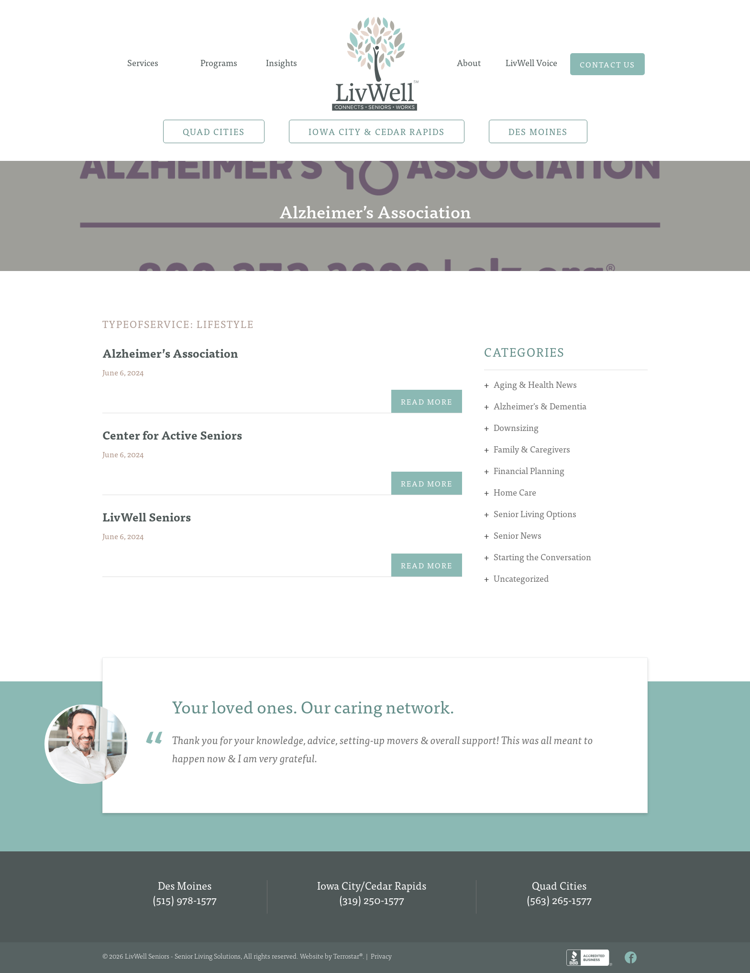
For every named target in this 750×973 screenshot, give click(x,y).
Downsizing (516, 427)
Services (142, 62)
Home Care (515, 492)
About (469, 62)
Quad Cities (214, 131)
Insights (281, 62)
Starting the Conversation (542, 557)
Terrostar (346, 955)
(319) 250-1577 (371, 899)
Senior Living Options (535, 513)
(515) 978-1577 (185, 899)
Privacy (381, 955)
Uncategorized (521, 578)
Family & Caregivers (532, 449)
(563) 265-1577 (559, 899)
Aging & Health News (535, 384)
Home (375, 61)
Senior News (517, 535)
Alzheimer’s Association (170, 352)
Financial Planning (529, 470)
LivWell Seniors (146, 516)
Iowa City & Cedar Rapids (377, 131)
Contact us (607, 64)
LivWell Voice (531, 62)
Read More (426, 401)
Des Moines (538, 131)
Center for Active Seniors (172, 434)
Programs (218, 62)
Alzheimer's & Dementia (540, 406)
